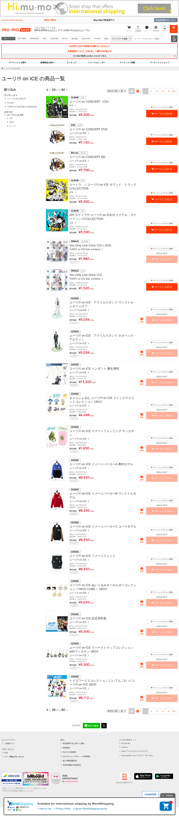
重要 (141, 322)
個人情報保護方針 (70, 761)
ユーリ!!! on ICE (14, 115)
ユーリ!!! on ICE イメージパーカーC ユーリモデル (102, 526)
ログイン (79, 30)
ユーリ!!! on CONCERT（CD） (90, 101)
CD (10, 118)
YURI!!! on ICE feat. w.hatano (85, 249)
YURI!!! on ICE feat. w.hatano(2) (22, 106)
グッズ (12, 126)
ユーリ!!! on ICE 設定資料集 (88, 618)
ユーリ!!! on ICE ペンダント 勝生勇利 (94, 368)
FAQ (6, 753)
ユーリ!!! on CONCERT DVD (88, 129)
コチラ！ (53, 30)
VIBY (44, 38)
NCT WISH (22, 38)
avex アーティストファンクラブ (135, 751)
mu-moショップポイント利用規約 (76, 756)
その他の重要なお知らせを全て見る (89, 56)
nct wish (97, 38)
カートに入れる (163, 113)
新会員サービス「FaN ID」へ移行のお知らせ (89, 51)
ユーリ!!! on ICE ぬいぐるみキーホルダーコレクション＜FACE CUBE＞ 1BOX (102, 587)
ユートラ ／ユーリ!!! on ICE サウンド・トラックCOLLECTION (102, 186)
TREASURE (34, 38)
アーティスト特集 (127, 62)
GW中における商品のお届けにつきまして (89, 46)
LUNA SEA (54, 38)
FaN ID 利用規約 (69, 752)
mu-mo (125, 747)
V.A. (71, 105)
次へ (174, 91)
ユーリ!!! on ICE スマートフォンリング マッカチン (101, 433)
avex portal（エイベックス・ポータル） (138, 755)
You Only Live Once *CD (85, 274)
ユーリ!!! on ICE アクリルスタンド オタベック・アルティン (102, 337)
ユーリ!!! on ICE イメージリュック (92, 555)
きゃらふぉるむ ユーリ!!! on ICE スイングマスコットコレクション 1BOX (101, 399)
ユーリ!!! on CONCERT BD (87, 157)
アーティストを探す (17, 62)
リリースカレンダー (96, 62)
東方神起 (74, 39)
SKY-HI (65, 38)
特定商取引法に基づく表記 (73, 743)
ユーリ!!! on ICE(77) (16, 98)
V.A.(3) (10, 103)
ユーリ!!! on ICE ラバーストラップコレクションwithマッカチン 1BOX (101, 649)
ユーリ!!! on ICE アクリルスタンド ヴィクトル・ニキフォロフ (102, 304)
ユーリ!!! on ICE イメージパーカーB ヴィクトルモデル (102, 495)
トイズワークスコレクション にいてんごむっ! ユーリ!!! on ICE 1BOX (102, 682)
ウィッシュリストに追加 (162, 107)
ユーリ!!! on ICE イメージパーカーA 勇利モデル (101, 464)
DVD (11, 122)
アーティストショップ (159, 62)
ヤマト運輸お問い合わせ (14, 757)
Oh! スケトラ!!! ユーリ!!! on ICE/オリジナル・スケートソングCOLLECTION (102, 216)
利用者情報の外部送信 (72, 765)
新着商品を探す (47, 62)
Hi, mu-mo (126, 743)
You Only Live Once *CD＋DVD (90, 245)
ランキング (71, 62)
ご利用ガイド (9, 743)
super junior (86, 38)
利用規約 (66, 748)
